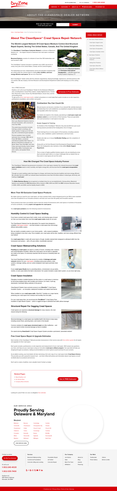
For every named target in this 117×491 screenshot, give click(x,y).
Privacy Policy (56, 489)
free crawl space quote (27, 97)
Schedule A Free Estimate (68, 91)
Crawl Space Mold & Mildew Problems (96, 69)
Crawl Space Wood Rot (95, 65)
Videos (104, 457)
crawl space (30, 261)
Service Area (87, 7)
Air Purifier (50, 460)
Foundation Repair (53, 457)
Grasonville (26, 436)
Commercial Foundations (34, 460)
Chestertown (17, 428)
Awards (80, 462)
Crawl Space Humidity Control (97, 51)
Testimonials (93, 457)
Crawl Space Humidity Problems (95, 58)
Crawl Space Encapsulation (96, 48)
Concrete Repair (52, 462)
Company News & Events (22, 381)
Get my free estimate (10, 458)
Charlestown (27, 425)
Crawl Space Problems (94, 55)
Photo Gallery (93, 460)
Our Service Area (20, 379)
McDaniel (26, 438)
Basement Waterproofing (34, 457)
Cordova (48, 431)
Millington (35, 438)
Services (54, 7)
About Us (75, 7)
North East (48, 438)
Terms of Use (64, 489)
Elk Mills (48, 433)
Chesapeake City (37, 425)
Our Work (64, 7)
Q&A (66, 460)
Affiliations (67, 464)
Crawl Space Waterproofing (96, 45)
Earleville (26, 433)
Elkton (15, 436)
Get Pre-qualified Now (70, 2)
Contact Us (100, 7)
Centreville (16, 425)
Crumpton (16, 433)
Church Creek (37, 428)
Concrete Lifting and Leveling (35, 462)
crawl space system (22, 225)
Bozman (26, 423)
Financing (80, 464)
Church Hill (48, 428)
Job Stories (68, 457)
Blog (79, 460)
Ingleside (35, 436)
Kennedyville (49, 436)
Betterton (16, 423)
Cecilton (48, 423)
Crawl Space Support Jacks (96, 42)
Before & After (106, 460)
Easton (35, 433)
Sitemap (71, 489)
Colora (25, 431)
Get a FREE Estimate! (68, 378)
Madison (16, 438)
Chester (48, 425)
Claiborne (16, 431)
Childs (25, 428)
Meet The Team (69, 462)
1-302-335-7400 (9, 471)
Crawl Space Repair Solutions (96, 39)
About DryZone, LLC (21, 377)
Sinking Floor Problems (95, 62)
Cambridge (36, 423)
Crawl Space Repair (94, 35)
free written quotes (68, 340)
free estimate (42, 393)
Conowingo (36, 431)
